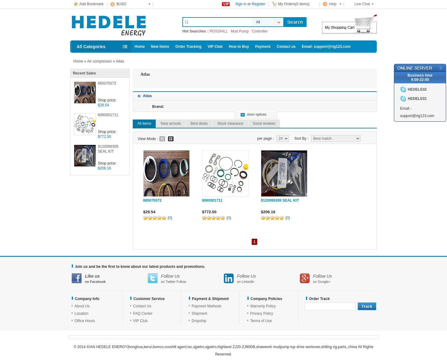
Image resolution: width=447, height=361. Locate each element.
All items (144, 123)
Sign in (240, 4)
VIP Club (215, 46)
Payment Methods (206, 306)
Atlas (120, 61)
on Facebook (110, 278)
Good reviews (264, 123)
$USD (121, 4)
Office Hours (84, 321)
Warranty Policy (263, 306)
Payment (262, 46)
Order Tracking (188, 46)
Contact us (286, 46)
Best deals (199, 123)
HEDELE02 (417, 89)
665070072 (107, 83)
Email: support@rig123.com (326, 46)
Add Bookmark (91, 4)
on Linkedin (262, 278)
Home (140, 46)
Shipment (199, 313)
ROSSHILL (219, 31)
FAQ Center (142, 313)
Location (81, 313)
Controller (260, 31)
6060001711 (108, 115)
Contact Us (142, 306)
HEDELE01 (417, 99)
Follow (181, 281)
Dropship (199, 321)
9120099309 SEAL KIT (108, 149)
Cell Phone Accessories (120, 23)
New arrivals (171, 123)
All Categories (91, 46)
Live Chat (362, 4)
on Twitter (186, 278)
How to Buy (239, 46)
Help (333, 4)
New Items (160, 46)
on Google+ (338, 278)
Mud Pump (240, 31)
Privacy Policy (261, 313)
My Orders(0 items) (294, 4)
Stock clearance (230, 123)
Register (259, 4)
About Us (82, 306)
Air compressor (99, 61)
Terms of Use (261, 321)
